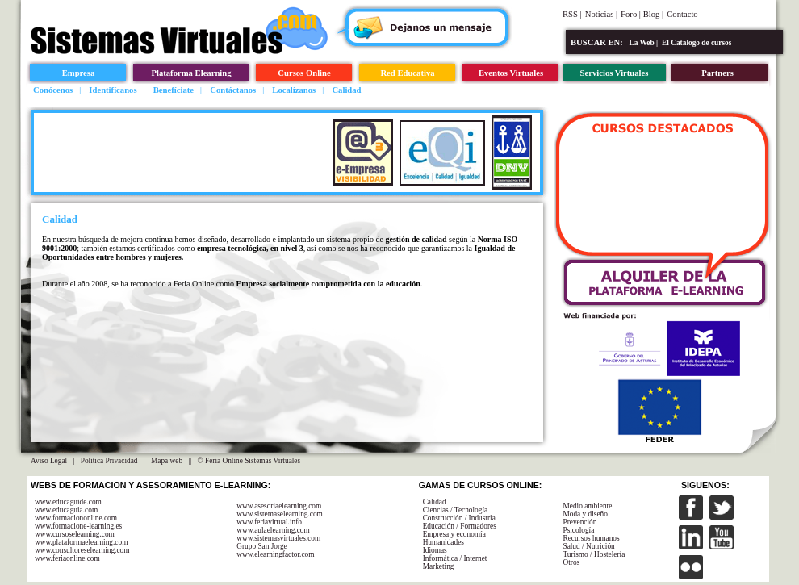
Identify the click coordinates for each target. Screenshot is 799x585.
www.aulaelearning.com (273, 530)
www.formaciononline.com (76, 518)
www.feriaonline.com (67, 558)
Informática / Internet (455, 558)
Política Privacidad (109, 461)
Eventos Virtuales (511, 73)
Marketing (438, 566)
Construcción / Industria (459, 518)
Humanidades (443, 542)
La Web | (644, 43)
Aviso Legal (49, 461)
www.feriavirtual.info (269, 522)
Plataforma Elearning (191, 73)
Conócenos (53, 90)
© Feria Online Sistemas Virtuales (249, 461)
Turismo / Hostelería (594, 554)
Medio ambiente (587, 506)
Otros (571, 562)
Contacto (682, 14)
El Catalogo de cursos (696, 43)
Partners (717, 73)
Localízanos (294, 90)
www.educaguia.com (66, 510)
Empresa (78, 73)
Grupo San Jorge (261, 546)
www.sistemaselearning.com (279, 514)
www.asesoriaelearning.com (278, 506)
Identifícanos (112, 90)
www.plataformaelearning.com (81, 542)
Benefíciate (173, 90)
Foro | (632, 14)
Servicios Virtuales (614, 73)
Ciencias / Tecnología (455, 510)
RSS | (572, 14)
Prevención (579, 522)
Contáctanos (233, 90)
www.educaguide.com (68, 502)
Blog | (653, 14)
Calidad (346, 90)
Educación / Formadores (459, 526)
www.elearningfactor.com (275, 554)
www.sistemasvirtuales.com (278, 538)
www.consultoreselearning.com (82, 550)
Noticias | (601, 14)
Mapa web (166, 461)
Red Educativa (407, 73)
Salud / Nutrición (588, 546)
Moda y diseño (585, 514)
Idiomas (435, 550)
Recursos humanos (591, 538)
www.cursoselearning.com (75, 534)
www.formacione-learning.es (78, 526)
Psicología (578, 530)
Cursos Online (304, 73)
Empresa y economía (454, 534)
